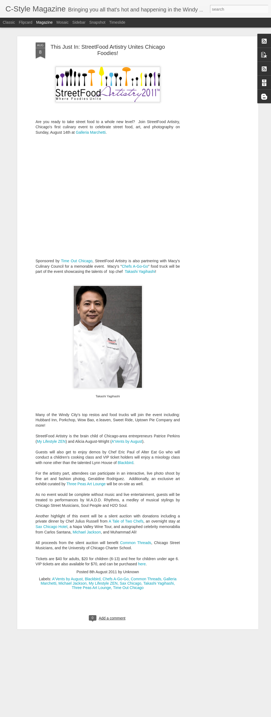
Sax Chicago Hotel (52, 500)
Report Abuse (168, 714)
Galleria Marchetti (91, 106)
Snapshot (97, 22)
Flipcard (25, 22)
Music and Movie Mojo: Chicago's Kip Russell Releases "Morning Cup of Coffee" (128, 651)
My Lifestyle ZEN (51, 415)
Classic (9, 22)
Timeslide (117, 22)
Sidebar (79, 22)
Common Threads (135, 516)
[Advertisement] (210, 53)
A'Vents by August (127, 415)
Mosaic (62, 22)
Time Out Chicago (77, 235)
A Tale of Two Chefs (126, 495)
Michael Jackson (87, 506)
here (142, 538)
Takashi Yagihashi (140, 245)
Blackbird (125, 436)
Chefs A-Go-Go (135, 240)
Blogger (153, 714)
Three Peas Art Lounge (86, 458)
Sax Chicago (130, 557)
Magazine (44, 22)
